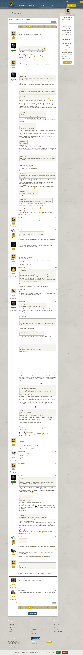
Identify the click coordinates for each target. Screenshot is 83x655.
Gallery (10, 631)
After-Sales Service (58, 631)
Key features (11, 627)
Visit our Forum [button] (67, 62)
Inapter (13, 552)
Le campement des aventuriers (30, 22)
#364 (56, 73)
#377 (56, 549)
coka (14, 582)
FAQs (32, 624)
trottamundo (13, 259)
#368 (56, 254)
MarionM (13, 222)
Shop (51, 5)
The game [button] (21, 5)
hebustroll (13, 247)
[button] (67, 2)
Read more (51, 652)
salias (20, 96)
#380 (56, 590)
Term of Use (57, 626)
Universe (10, 626)
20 (32, 26)
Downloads (34, 629)
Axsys (13, 565)
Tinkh (13, 294)
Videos (32, 626)
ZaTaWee (21, 173)
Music (32, 627)
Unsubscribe (34, 643)
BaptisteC (13, 65)
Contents (10, 629)
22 (38, 26)
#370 (56, 289)
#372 (56, 438)
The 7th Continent (18, 22)
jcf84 (20, 47)
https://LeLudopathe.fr (50, 239)
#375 (56, 475)
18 (26, 26)
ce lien (24, 185)
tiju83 (13, 468)
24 (44, 26)
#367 (56, 242)
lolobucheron (13, 594)
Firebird (13, 48)
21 (35, 26)
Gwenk (20, 112)
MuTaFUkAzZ (13, 443)
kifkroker (21, 125)
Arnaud (13, 234)
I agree (58, 652)
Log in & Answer (32, 613)
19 (29, 26)
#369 (56, 267)
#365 (56, 217)
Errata (32, 631)
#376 (56, 536)
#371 (56, 301)
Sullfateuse (22, 89)
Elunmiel (13, 36)
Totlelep (21, 76)
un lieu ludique (36, 101)
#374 (56, 463)
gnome (20, 191)
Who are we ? (57, 624)
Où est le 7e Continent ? (20, 20)
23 (41, 26)
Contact (56, 629)
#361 (56, 31)
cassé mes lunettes (29, 375)
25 (47, 26)
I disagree (65, 652)
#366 (56, 229)
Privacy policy (57, 627)
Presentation (11, 624)
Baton (20, 141)
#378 (56, 560)
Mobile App (34, 633)
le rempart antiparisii (44, 420)
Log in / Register (71, 5)
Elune (24, 308)
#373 (56, 451)
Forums (42, 5)
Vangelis (21, 156)
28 (52, 26)
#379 (56, 578)
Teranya (21, 199)
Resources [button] (32, 5)
